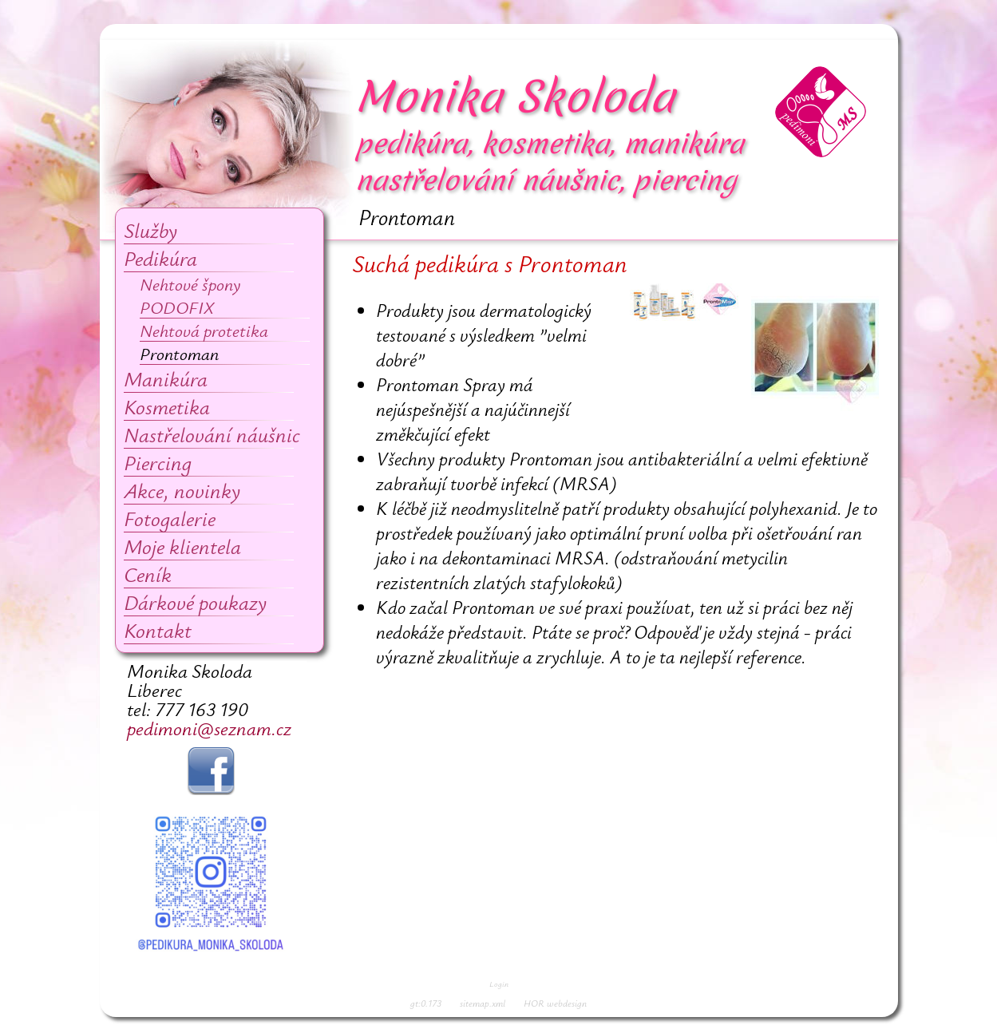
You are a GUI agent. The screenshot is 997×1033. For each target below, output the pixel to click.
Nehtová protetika (204, 330)
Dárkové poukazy (195, 602)
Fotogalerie (170, 518)
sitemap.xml (482, 1002)
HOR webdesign (555, 1002)
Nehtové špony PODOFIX (190, 295)
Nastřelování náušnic (212, 435)
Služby (150, 230)
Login (498, 983)
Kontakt (158, 630)
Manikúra (166, 379)
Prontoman (179, 353)
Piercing (158, 463)
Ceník (148, 574)
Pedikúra (160, 258)
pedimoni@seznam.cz (209, 728)
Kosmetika (167, 407)
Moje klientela (182, 546)
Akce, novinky (182, 491)
